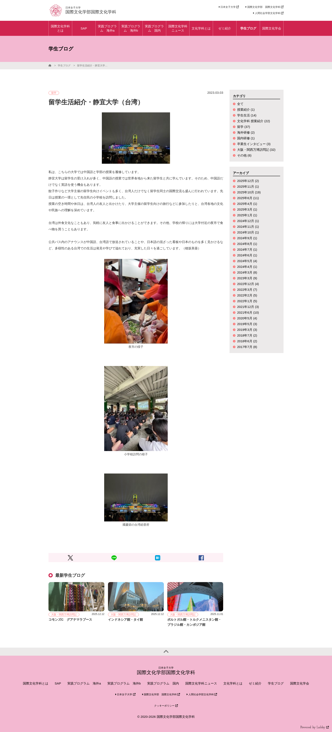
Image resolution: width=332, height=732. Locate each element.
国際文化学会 (299, 683)
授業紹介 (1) (246, 109)
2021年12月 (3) (248, 307)
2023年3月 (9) (247, 278)
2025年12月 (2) (248, 181)
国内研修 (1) (246, 138)
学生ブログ (64, 65)
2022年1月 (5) (247, 301)
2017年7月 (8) (247, 347)
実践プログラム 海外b (124, 683)
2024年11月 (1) (248, 226)
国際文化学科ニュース (201, 683)
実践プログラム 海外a (84, 683)
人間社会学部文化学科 (268, 13)
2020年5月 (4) (247, 318)
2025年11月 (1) (248, 186)
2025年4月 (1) (247, 203)
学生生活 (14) (246, 115)
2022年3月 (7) (247, 289)
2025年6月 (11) (248, 198)
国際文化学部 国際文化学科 (264, 7)
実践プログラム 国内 (163, 683)
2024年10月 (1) (248, 232)
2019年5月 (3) (247, 324)
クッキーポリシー (166, 705)
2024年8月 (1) (247, 244)
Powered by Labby (314, 727)
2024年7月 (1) (247, 249)
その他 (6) (244, 155)
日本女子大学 (229, 7)
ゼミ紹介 (255, 683)
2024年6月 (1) (247, 255)
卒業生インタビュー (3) (254, 144)
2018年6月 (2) (247, 341)
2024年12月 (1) (248, 221)
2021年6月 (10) (248, 312)
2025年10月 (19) (249, 192)
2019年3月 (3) (247, 329)
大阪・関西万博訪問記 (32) (256, 149)
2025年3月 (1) (247, 209)
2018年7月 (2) (247, 335)
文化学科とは (232, 683)
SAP (58, 683)
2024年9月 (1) (247, 238)
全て (240, 104)
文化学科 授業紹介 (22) (253, 121)
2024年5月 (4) (247, 261)
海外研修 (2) (246, 132)
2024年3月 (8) (247, 272)
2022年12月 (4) (248, 284)
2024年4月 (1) (247, 266)
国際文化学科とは (35, 683)
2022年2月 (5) (247, 295)
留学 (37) (243, 127)
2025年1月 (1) (247, 215)
